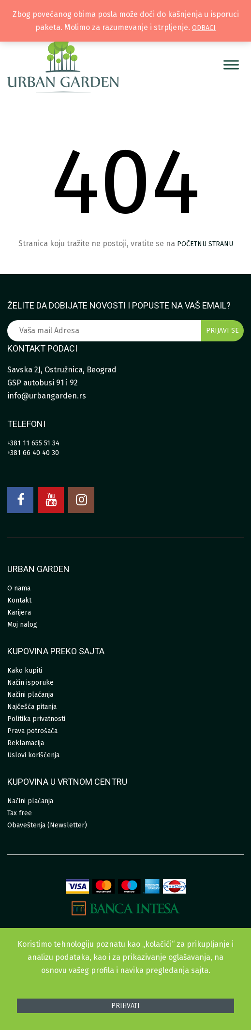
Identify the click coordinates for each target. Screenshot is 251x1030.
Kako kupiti (24, 670)
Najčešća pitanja (32, 707)
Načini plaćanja (30, 695)
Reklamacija (25, 743)
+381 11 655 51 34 (33, 443)
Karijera (19, 612)
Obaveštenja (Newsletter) (47, 825)
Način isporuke (30, 682)
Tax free (19, 813)
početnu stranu (205, 244)
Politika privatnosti (36, 719)
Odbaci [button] (204, 28)
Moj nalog (22, 624)
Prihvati (125, 1005)
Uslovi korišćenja (33, 755)
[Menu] (231, 64)
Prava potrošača (32, 731)
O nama (18, 588)
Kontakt (19, 600)
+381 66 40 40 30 (33, 453)
